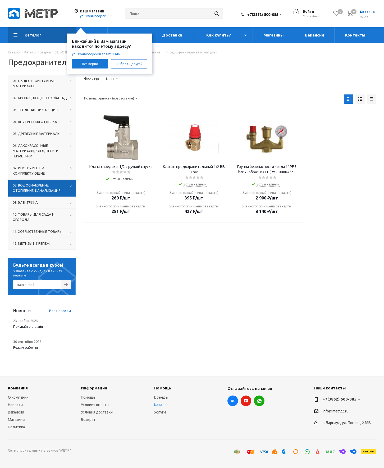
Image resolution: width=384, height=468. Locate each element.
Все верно (90, 63)
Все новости (60, 311)
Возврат (88, 419)
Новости (15, 405)
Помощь (88, 397)
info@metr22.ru (336, 411)
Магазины (16, 419)
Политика (16, 427)
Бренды (161, 397)
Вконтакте (232, 401)
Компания (18, 388)
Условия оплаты (95, 405)
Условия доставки (97, 412)
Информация (94, 388)
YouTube (246, 401)
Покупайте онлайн (28, 326)
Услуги (160, 412)
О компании (18, 397)
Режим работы (25, 347)
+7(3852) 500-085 (262, 14)
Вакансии (16, 412)
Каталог (161, 405)
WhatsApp (259, 401)
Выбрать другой (129, 63)
